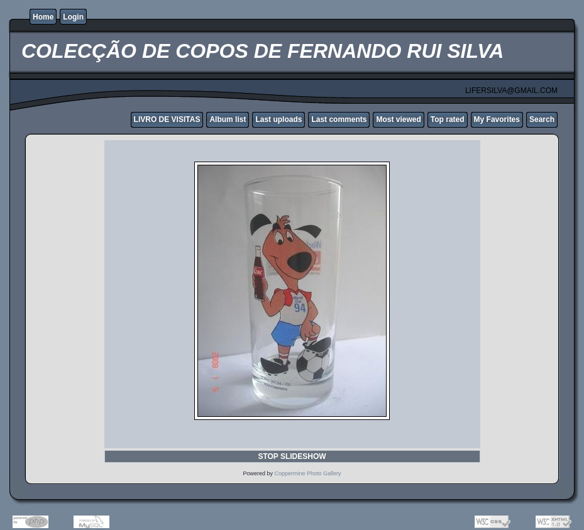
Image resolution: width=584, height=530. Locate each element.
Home (43, 17)
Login (73, 17)
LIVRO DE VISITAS (167, 119)
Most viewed (398, 119)
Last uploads (278, 119)
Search (541, 119)
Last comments (338, 119)
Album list (227, 119)
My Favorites (497, 119)
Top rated (448, 119)
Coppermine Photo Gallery (307, 473)
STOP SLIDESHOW (292, 456)
